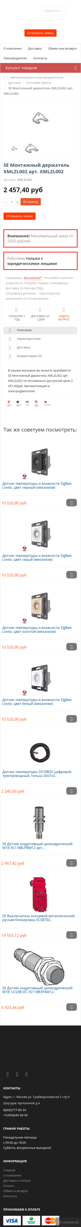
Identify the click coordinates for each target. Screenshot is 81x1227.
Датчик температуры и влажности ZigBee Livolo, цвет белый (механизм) (36, 701)
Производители (15, 58)
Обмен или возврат (62, 48)
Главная (9, 1170)
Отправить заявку (40, 33)
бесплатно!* (33, 278)
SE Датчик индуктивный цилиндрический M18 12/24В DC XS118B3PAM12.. (37, 990)
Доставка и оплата (16, 1180)
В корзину (30, 202)
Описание (19, 330)
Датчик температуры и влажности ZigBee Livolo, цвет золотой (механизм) (36, 629)
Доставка (34, 48)
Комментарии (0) (24, 356)
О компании (12, 48)
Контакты (40, 58)
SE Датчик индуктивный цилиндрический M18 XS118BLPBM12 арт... (37, 845)
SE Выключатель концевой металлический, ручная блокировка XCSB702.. (38, 918)
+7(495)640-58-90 (15, 1115)
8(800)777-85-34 (14, 1110)
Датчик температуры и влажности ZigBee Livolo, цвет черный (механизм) (36, 485)
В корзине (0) (68, 1222)
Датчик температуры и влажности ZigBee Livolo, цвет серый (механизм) (36, 557)
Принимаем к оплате (21, 1209)
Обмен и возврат (16, 1191)
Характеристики (24, 339)
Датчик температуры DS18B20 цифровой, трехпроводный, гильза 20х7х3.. (37, 773)
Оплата (8, 1186)
